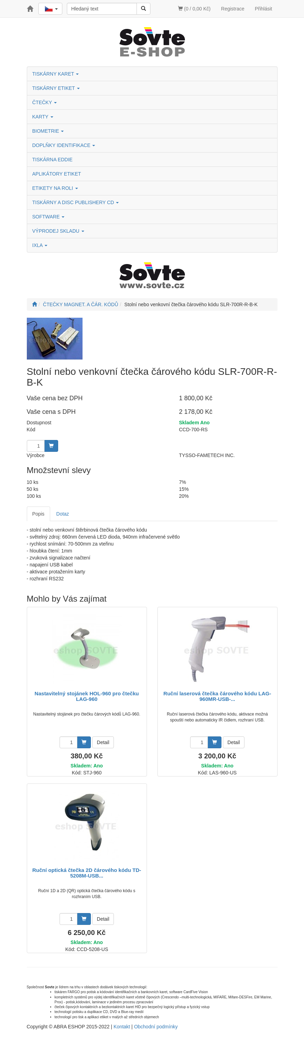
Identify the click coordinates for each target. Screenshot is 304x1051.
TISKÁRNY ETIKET (56, 88)
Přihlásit (263, 8)
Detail (103, 742)
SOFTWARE (48, 216)
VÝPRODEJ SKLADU (58, 231)
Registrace (232, 8)
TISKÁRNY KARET (55, 74)
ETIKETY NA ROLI (55, 188)
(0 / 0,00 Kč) (194, 8)
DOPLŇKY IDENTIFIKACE (63, 145)
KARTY (42, 116)
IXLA (39, 245)
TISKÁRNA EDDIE (52, 159)
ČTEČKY (44, 102)
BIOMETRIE (48, 131)
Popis (38, 514)
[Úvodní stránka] (34, 304)
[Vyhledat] (143, 9)
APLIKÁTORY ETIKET (56, 174)
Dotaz (62, 514)
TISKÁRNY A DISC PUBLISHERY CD (75, 202)
